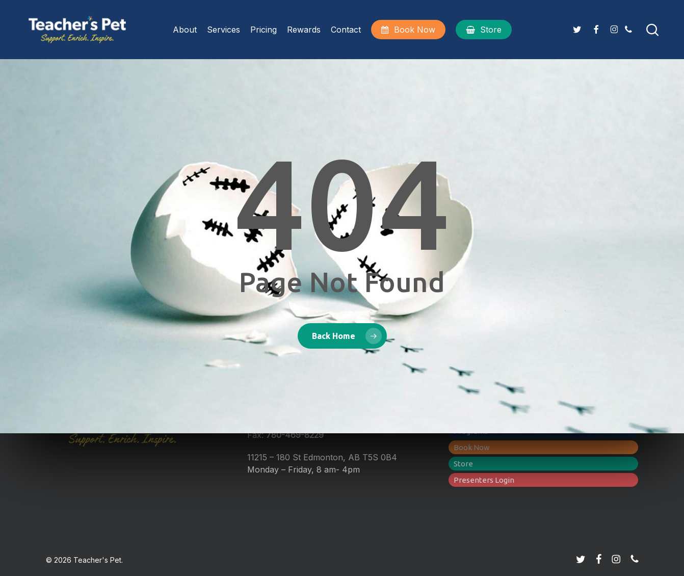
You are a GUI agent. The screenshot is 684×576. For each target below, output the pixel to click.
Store (463, 463)
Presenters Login (484, 480)
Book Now (472, 447)
